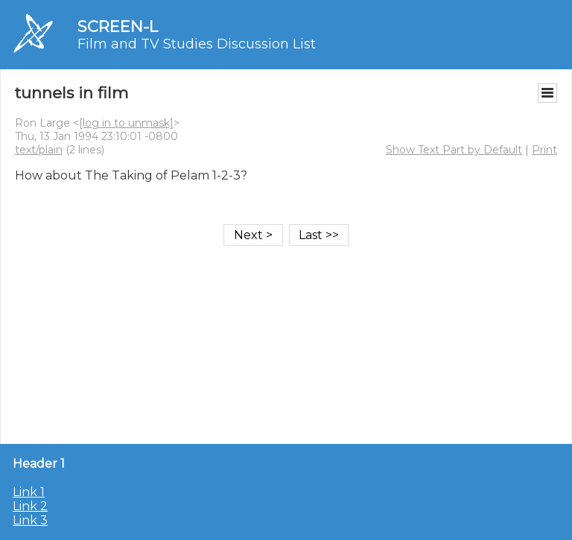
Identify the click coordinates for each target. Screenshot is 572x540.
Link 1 (29, 492)
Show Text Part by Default (454, 149)
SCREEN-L (117, 26)
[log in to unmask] (126, 123)
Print (544, 149)
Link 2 (30, 506)
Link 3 (30, 520)
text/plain (39, 149)
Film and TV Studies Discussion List (196, 44)
